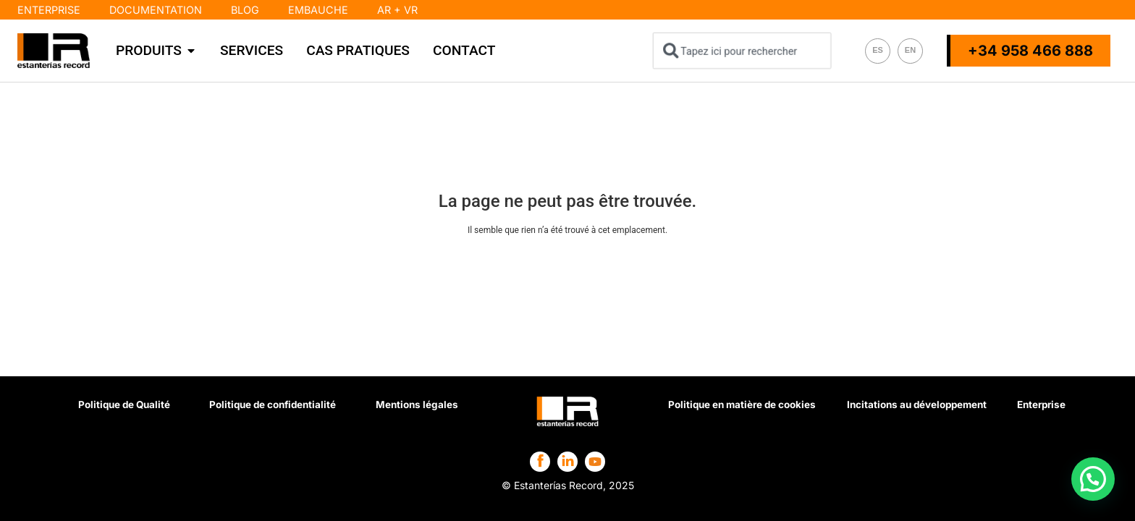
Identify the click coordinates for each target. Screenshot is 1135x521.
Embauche (318, 10)
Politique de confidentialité (274, 408)
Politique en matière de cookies (741, 408)
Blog (245, 10)
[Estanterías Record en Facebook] (540, 461)
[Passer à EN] (910, 51)
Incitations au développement (916, 408)
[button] (1094, 481)
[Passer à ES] (877, 51)
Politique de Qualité (123, 408)
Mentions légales (418, 408)
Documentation (155, 10)
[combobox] (742, 51)
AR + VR (397, 10)
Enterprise (48, 10)
